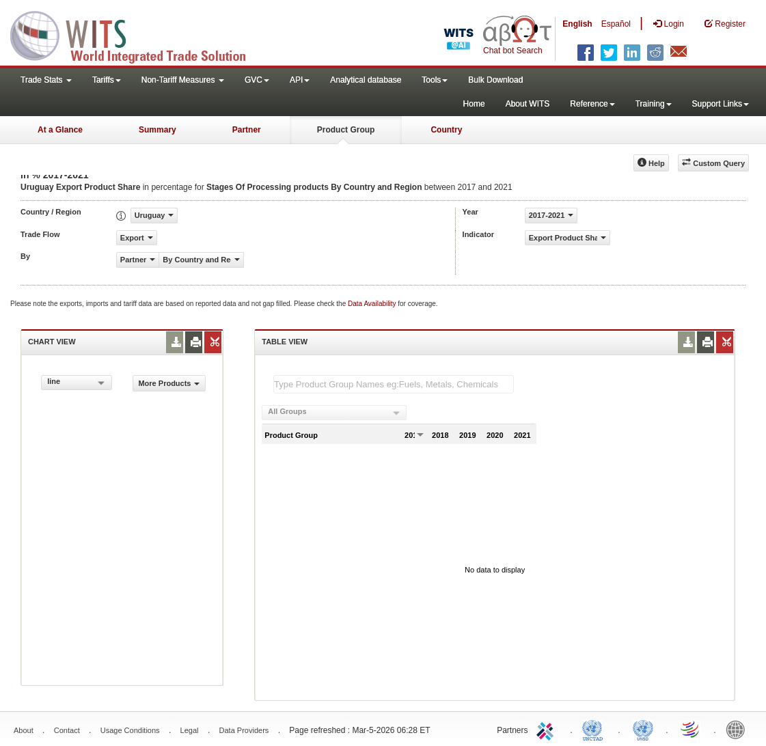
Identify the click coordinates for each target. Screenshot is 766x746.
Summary (157, 130)
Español (616, 24)
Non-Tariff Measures (182, 80)
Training (653, 104)
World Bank (738, 729)
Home (474, 104)
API (300, 80)
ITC (547, 729)
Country (446, 130)
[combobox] (76, 382)
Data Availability (373, 303)
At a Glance (60, 130)
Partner (246, 130)
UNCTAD (595, 729)
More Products (169, 383)
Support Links (720, 104)
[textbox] (393, 384)
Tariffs (106, 80)
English (577, 24)
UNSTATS (643, 729)
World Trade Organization (691, 729)
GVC (257, 80)
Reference (592, 104)
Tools (435, 80)
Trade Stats (46, 80)
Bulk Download (495, 80)
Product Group (346, 130)
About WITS (528, 104)
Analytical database (365, 80)
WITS (136, 34)
